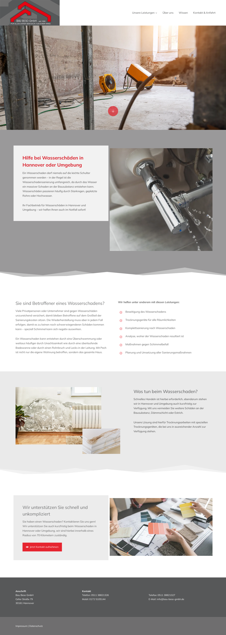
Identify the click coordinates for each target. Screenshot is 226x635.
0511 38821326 (100, 595)
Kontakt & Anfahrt (204, 12)
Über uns (168, 12)
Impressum (21, 625)
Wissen (183, 12)
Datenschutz (36, 625)
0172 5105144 (97, 599)
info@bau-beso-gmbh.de (170, 599)
